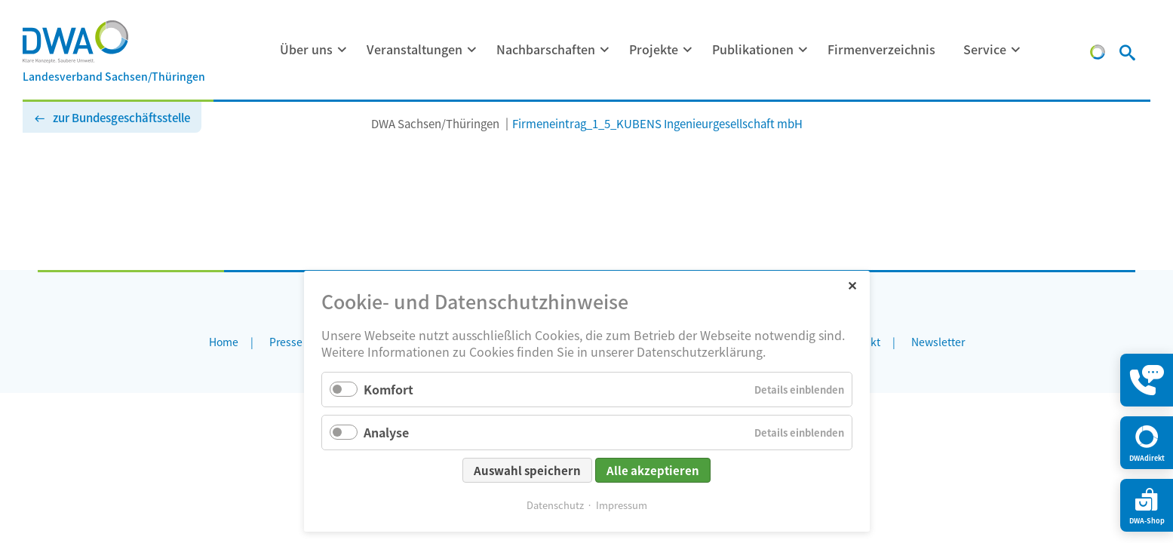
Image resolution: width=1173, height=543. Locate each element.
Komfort (388, 389)
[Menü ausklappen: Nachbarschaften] (605, 50)
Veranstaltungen (414, 49)
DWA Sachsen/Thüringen (435, 123)
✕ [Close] (852, 284)
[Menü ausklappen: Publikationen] (803, 50)
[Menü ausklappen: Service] (1016, 50)
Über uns (306, 49)
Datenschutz (555, 505)
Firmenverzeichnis (881, 49)
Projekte (653, 49)
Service (984, 49)
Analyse (386, 432)
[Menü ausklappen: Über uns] (342, 50)
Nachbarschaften (545, 49)
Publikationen (753, 49)
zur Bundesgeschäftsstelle (121, 117)
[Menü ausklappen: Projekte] (688, 50)
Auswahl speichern (527, 470)
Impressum (621, 505)
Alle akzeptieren (652, 470)
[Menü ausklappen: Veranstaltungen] (472, 50)
